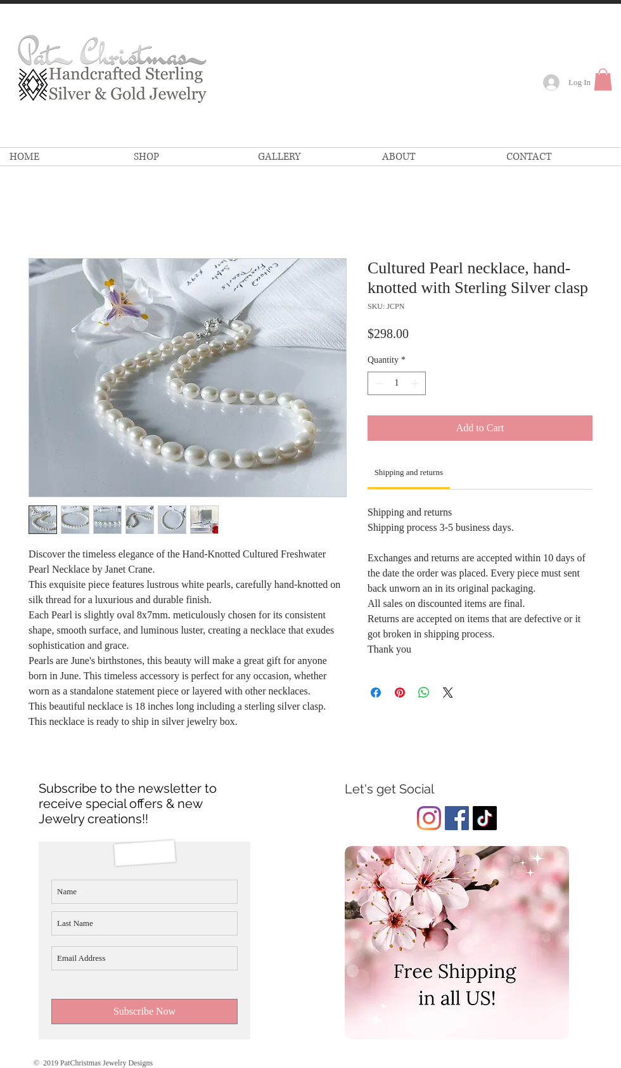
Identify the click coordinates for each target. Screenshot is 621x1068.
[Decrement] (377, 383)
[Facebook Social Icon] (457, 818)
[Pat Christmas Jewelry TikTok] (485, 818)
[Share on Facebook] (375, 692)
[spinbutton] (396, 383)
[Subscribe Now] (144, 1011)
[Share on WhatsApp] (424, 692)
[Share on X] (448, 692)
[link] (603, 79)
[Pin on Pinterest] (399, 692)
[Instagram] (429, 818)
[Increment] (416, 383)
